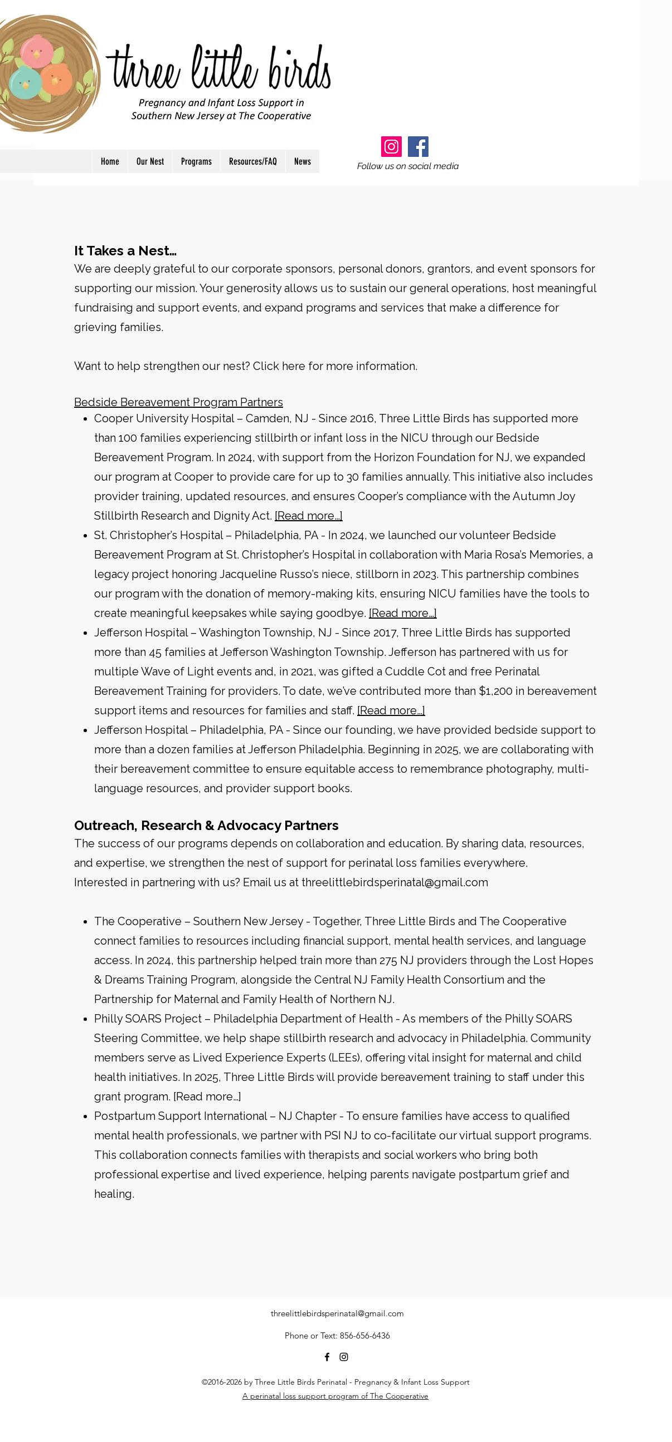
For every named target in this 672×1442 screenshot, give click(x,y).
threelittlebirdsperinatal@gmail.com (394, 882)
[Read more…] (309, 515)
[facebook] (327, 1356)
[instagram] (343, 1356)
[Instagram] (391, 146)
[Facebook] (418, 146)
